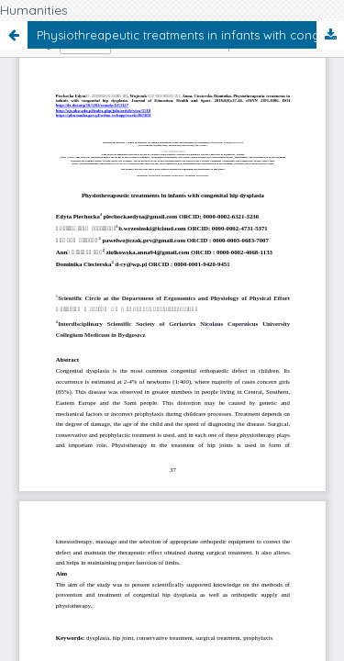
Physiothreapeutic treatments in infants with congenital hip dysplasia (190, 35)
